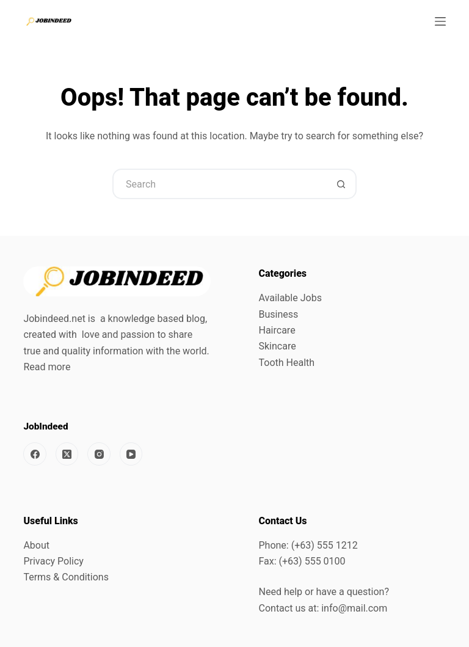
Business (279, 314)
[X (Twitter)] (67, 454)
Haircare (277, 330)
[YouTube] (131, 454)
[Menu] (440, 21)
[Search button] (341, 184)
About (36, 545)
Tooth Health (287, 362)
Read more (46, 367)
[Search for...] (219, 184)
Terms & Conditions (66, 577)
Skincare (277, 346)
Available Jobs (290, 298)
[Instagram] (99, 454)
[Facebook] (34, 454)
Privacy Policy (53, 561)
